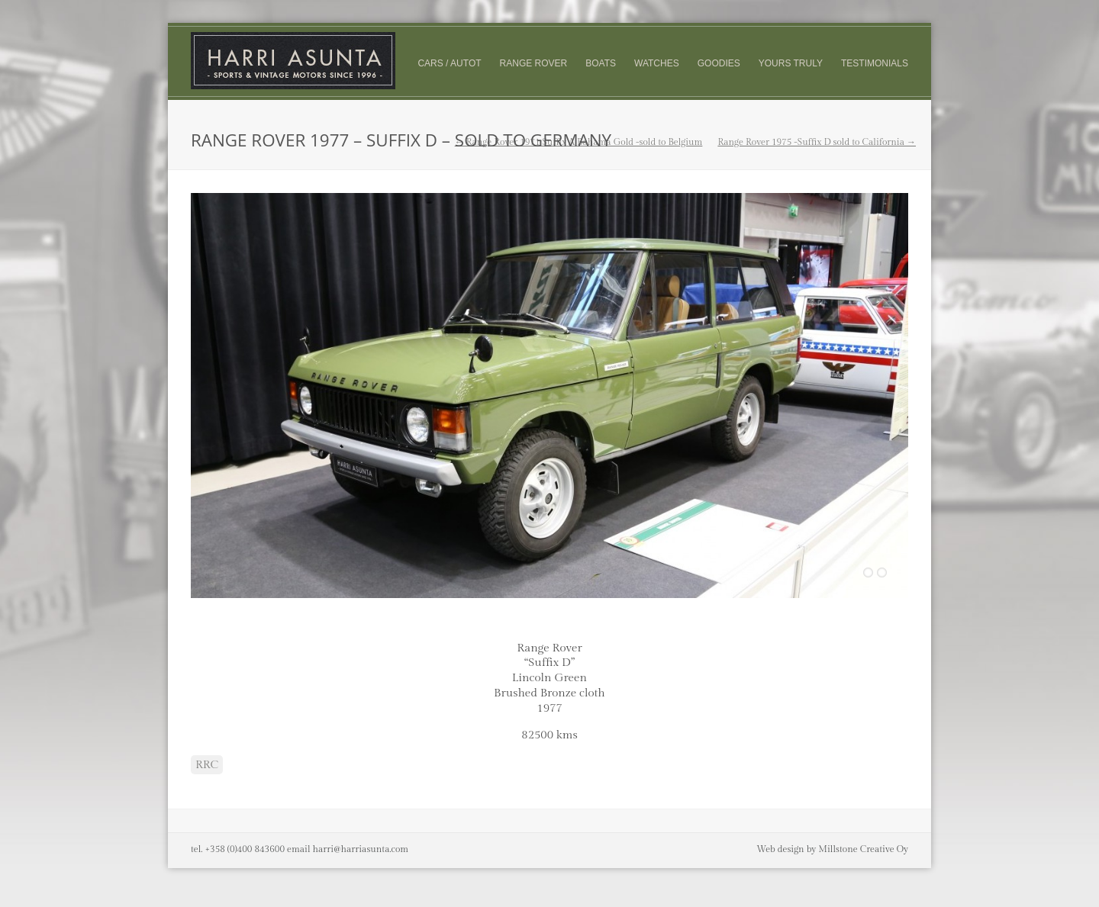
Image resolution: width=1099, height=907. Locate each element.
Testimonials (874, 63)
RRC (206, 764)
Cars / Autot (449, 63)
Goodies (719, 63)
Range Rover (534, 63)
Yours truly (791, 63)
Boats (600, 63)
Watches (656, 63)
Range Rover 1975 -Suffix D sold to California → (816, 142)
